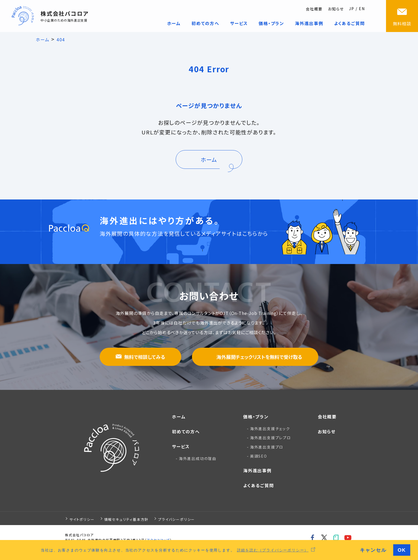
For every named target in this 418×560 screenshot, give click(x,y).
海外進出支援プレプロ (270, 437)
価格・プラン (256, 416)
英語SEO (258, 456)
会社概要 (314, 8)
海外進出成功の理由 (197, 458)
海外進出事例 (257, 470)
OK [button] (402, 550)
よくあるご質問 (258, 485)
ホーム (179, 416)
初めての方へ (186, 431)
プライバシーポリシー (176, 519)
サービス (181, 446)
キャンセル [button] (373, 550)
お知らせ (336, 8)
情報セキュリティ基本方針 (126, 519)
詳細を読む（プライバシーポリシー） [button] (273, 550)
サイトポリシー (82, 519)
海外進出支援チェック (270, 428)
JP (351, 8)
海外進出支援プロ (266, 447)
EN (362, 8)
